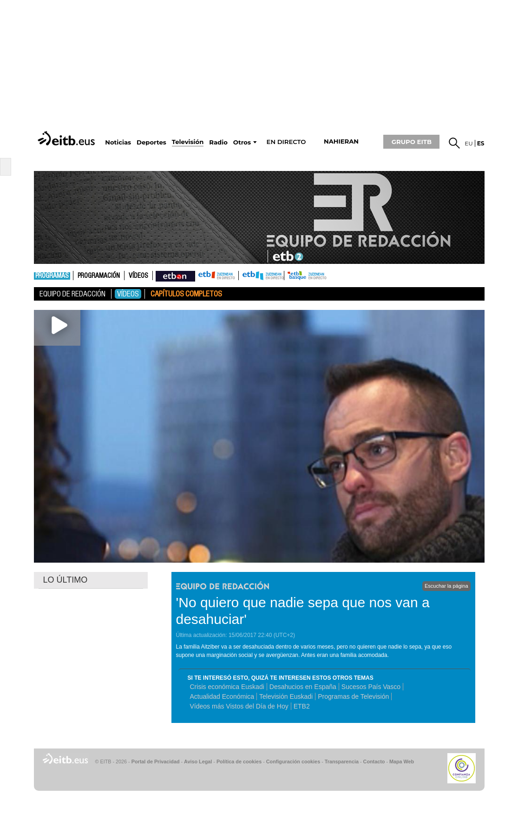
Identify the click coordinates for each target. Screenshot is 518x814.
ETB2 (261, 275)
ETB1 (217, 275)
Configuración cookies (293, 761)
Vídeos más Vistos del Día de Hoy (239, 706)
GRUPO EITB (412, 141)
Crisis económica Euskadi (227, 686)
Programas (52, 276)
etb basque (321, 275)
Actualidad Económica (222, 696)
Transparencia (342, 761)
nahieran (341, 141)
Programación (99, 276)
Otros (242, 142)
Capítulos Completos (186, 294)
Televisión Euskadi (286, 696)
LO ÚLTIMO (65, 579)
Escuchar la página (446, 586)
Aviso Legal (198, 761)
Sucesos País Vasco (370, 686)
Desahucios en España (302, 686)
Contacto (374, 761)
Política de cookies (239, 761)
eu (469, 143)
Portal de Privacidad (155, 761)
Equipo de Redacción (72, 294)
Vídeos (138, 276)
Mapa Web (401, 761)
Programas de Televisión (353, 696)
